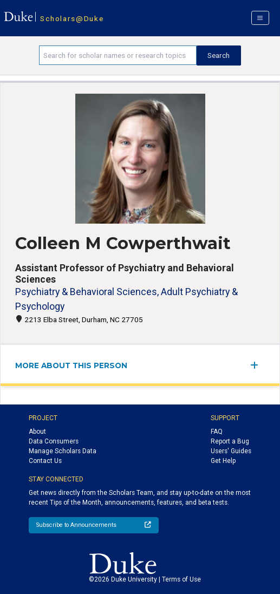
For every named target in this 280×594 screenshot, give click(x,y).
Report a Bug (230, 441)
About (37, 431)
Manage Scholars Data (62, 451)
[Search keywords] (118, 55)
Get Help (223, 461)
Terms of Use (181, 579)
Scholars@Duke (71, 18)
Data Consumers (54, 441)
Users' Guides (231, 451)
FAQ (217, 431)
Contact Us (45, 461)
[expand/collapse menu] (257, 365)
